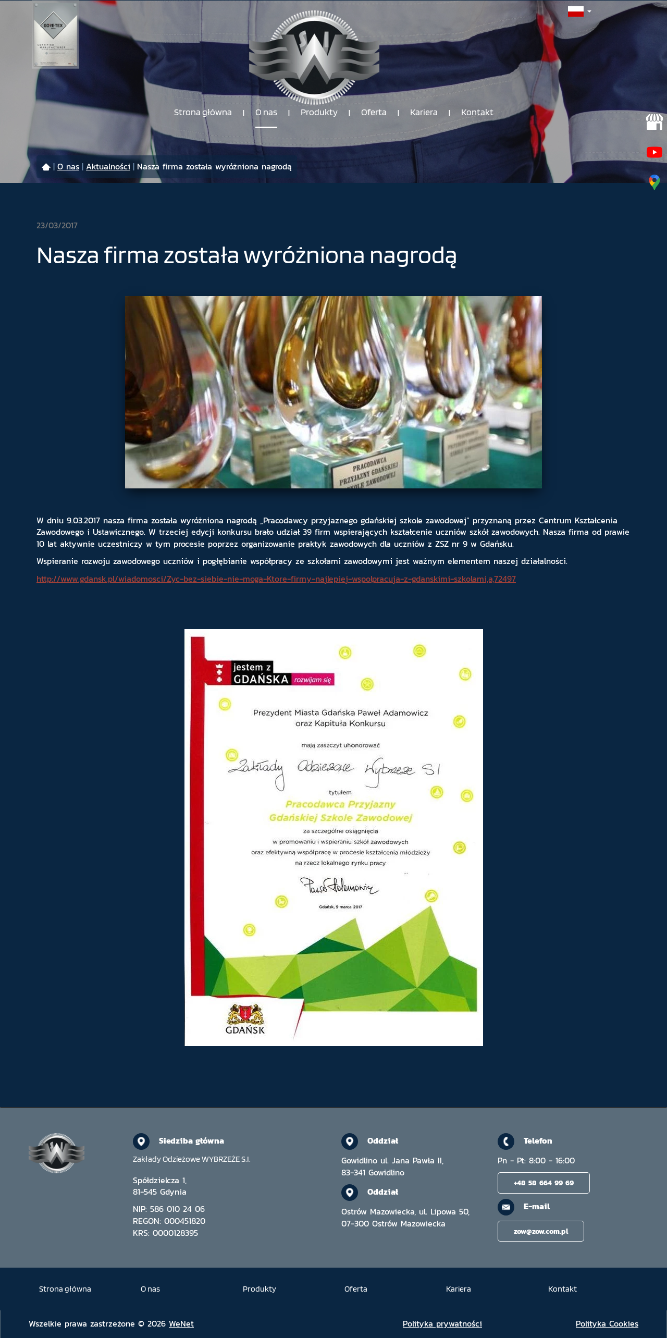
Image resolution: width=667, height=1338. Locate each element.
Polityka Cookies (607, 1324)
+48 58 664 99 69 (544, 1182)
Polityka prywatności (442, 1324)
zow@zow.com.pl (541, 1231)
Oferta (374, 112)
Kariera (424, 112)
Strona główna (203, 112)
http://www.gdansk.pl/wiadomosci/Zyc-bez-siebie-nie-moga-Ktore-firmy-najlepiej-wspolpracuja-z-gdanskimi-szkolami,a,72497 (276, 579)
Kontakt (477, 112)
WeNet (181, 1324)
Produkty (319, 112)
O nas (266, 112)
